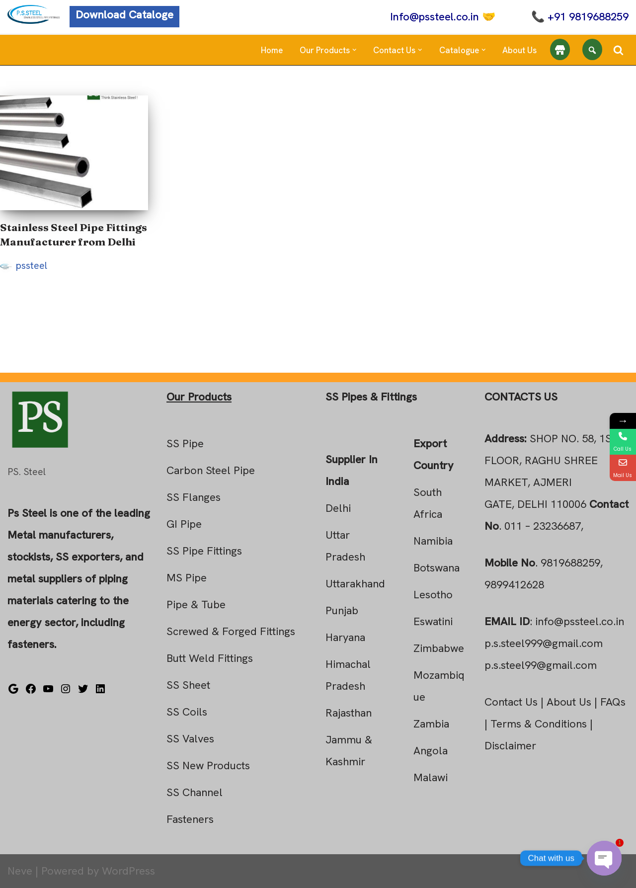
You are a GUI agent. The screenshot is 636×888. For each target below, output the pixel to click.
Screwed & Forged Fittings (230, 631)
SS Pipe (185, 443)
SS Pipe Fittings (204, 551)
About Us (519, 50)
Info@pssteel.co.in (434, 16)
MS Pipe (186, 577)
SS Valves (190, 738)
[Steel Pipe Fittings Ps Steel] (33, 14)
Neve (19, 871)
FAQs (613, 702)
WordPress (128, 871)
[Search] (618, 50)
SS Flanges (193, 497)
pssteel (31, 265)
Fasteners (190, 819)
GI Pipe (184, 524)
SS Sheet (188, 685)
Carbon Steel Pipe (210, 470)
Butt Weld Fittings (209, 658)
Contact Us (511, 702)
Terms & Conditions (538, 724)
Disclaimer (510, 745)
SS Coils (186, 712)
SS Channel (194, 792)
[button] (354, 50)
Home (272, 50)
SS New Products (208, 765)
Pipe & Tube (196, 604)
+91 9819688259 (588, 16)
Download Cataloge (124, 14)
